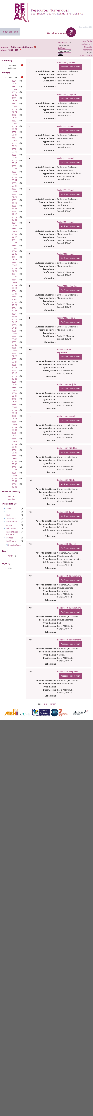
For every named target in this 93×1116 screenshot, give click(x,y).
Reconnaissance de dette (13, 533)
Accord (9, 525)
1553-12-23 (14, 218)
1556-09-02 (14, 462)
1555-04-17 (14, 320)
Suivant (88, 55)
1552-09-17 (14, 161)
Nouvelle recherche (87, 48)
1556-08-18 (14, 440)
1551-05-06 (14, 93)
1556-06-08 (14, 406)
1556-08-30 (14, 451)
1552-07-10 (14, 150)
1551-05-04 (14, 88)
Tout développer (14, 545)
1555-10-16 (14, 371)
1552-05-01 (14, 116)
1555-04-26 (14, 332)
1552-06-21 (14, 144)
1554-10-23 (14, 303)
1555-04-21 (14, 326)
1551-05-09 (14, 105)
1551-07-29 (14, 110)
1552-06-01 (14, 133)
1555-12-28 (14, 377)
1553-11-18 (14, 201)
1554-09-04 (14, 281)
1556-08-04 (14, 423)
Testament (11, 518)
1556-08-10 (14, 434)
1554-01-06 (14, 224)
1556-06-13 (14, 411)
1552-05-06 (14, 122)
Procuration (11, 521)
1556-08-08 (14, 428)
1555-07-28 (14, 355)
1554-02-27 (14, 241)
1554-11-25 (14, 315)
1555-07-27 (14, 349)
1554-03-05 (14, 247)
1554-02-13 (14, 230)
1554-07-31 (14, 275)
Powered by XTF (85, 27)
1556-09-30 (14, 479)
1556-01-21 (14, 383)
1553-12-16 (14, 213)
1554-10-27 (14, 309)
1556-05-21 (14, 400)
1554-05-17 (14, 258)
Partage (9, 537)
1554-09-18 (14, 286)
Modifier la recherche (86, 42)
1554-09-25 (14, 292)
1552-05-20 (14, 127)
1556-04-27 (14, 389)
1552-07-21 (14, 156)
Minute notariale (11, 497)
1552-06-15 (14, 139)
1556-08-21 (14, 445)
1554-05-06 (14, 252)
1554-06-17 (14, 264)
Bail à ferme (11, 541)
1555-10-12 (14, 366)
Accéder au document (70, 66)
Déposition (11, 528)
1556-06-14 (14, 417)
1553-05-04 (14, 178)
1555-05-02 (14, 338)
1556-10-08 (14, 485)
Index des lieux (10, 31)
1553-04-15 (14, 173)
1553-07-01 (14, 184)
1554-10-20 (14, 298)
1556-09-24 (14, 474)
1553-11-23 (14, 207)
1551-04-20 (14, 82)
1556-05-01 (14, 394)
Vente (8, 508)
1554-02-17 (14, 235)
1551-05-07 (14, 99)
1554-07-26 (14, 269)
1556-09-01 (14, 457)
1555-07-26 (14, 343)
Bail (8, 515)
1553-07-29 (14, 196)
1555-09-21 (14, 360)
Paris (10, 555)
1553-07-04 (14, 190)
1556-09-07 (14, 468)
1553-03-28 (14, 167)
